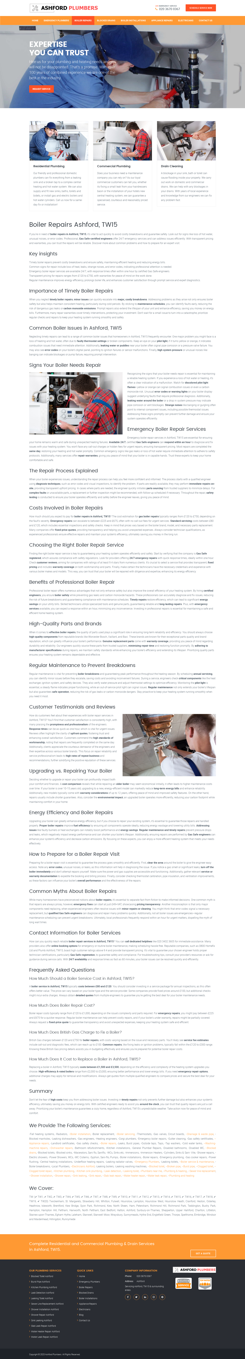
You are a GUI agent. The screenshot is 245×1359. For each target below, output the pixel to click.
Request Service (41, 89)
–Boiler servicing (125, 1134)
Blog (81, 1313)
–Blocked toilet (156, 1165)
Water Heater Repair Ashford (45, 1330)
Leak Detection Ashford (42, 1291)
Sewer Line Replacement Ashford (47, 1302)
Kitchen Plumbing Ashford (44, 1285)
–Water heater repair (133, 1174)
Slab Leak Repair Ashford (43, 1324)
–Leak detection (112, 1170)
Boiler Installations (133, 20)
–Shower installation (40, 1174)
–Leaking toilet (130, 1170)
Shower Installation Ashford (45, 1308)
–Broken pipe (173, 1165)
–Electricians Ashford (82, 1165)
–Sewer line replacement (201, 1170)
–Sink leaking (79, 1174)
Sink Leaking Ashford (41, 1319)
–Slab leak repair (111, 1174)
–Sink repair (94, 1174)
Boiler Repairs (83, 20)
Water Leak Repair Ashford (44, 1335)
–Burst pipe (188, 1165)
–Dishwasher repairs (61, 1147)
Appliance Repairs (162, 20)
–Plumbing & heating (175, 1170)
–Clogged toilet (204, 1165)
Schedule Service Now (200, 8)
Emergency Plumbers (56, 20)
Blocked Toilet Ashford (42, 1274)
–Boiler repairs (107, 1143)
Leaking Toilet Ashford (42, 1297)
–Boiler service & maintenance (196, 1161)
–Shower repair (61, 1174)
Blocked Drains (106, 20)
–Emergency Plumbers (146, 1161)
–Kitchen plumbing (63, 1170)
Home (35, 20)
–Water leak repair (156, 1174)
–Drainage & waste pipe (200, 1134)
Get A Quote (203, 1245)
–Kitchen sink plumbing (88, 1170)
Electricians (185, 20)
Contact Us (205, 20)
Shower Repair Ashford (42, 1313)
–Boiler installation (79, 1134)
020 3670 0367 (169, 9)
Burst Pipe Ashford (40, 1280)
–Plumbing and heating (180, 1174)
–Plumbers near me (151, 1170)
